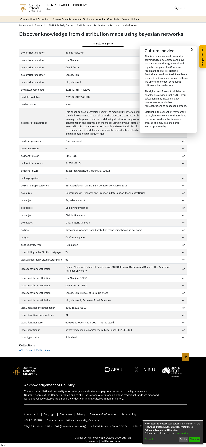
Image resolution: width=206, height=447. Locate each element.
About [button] (99, 19)
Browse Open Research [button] (66, 19)
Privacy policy (91, 441)
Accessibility (129, 414)
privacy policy (181, 433)
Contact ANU (31, 414)
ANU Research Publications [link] (92, 25)
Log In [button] (181, 8)
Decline (183, 439)
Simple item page (103, 43)
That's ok (194, 439)
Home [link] (22, 25)
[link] (34, 350)
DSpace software (84, 437)
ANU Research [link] (37, 25)
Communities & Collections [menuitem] (35, 19)
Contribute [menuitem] (113, 19)
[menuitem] (67, 19)
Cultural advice (202, 56)
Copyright (49, 414)
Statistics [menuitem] (88, 19)
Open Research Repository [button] (66, 5)
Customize (150, 439)
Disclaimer (66, 414)
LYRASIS (126, 437)
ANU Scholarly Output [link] (61, 25)
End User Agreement (111, 441)
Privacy (80, 414)
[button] (176, 8)
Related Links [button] (129, 19)
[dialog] (173, 432)
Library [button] (49, 9)
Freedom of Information (103, 414)
